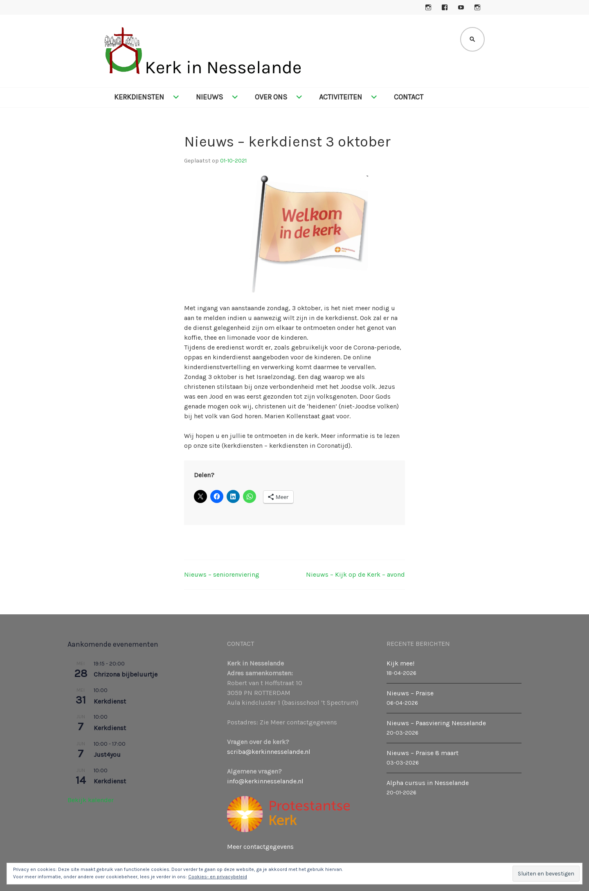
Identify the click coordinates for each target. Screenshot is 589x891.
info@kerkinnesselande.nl (265, 781)
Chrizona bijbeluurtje (125, 674)
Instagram (428, 7)
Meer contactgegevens (260, 846)
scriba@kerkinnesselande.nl (268, 752)
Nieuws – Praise (410, 693)
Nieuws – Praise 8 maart (423, 753)
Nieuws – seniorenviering (221, 574)
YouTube (461, 7)
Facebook (444, 7)
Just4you (107, 754)
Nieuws (209, 97)
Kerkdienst (110, 701)
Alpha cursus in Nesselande (428, 783)
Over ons (271, 97)
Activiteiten (340, 97)
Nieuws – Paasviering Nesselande (436, 723)
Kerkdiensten (139, 97)
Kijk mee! (400, 663)
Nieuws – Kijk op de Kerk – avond (355, 574)
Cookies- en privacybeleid (217, 877)
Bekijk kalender (90, 800)
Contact (408, 97)
